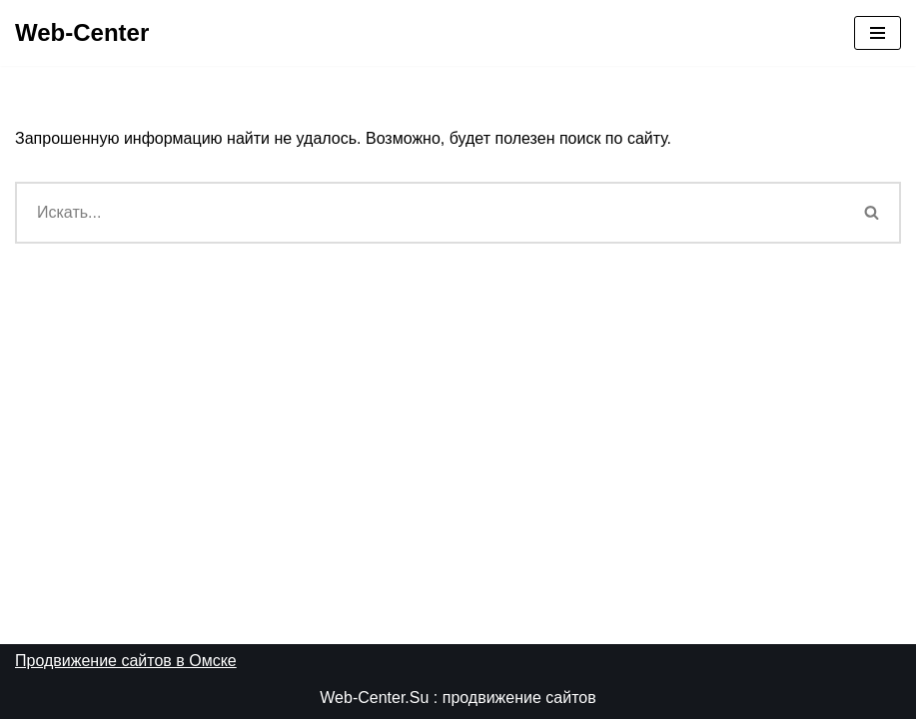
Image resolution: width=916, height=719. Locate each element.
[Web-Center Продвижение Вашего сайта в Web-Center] (82, 33)
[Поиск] (429, 213)
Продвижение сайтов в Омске (126, 660)
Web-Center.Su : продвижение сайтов (457, 697)
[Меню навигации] (877, 33)
